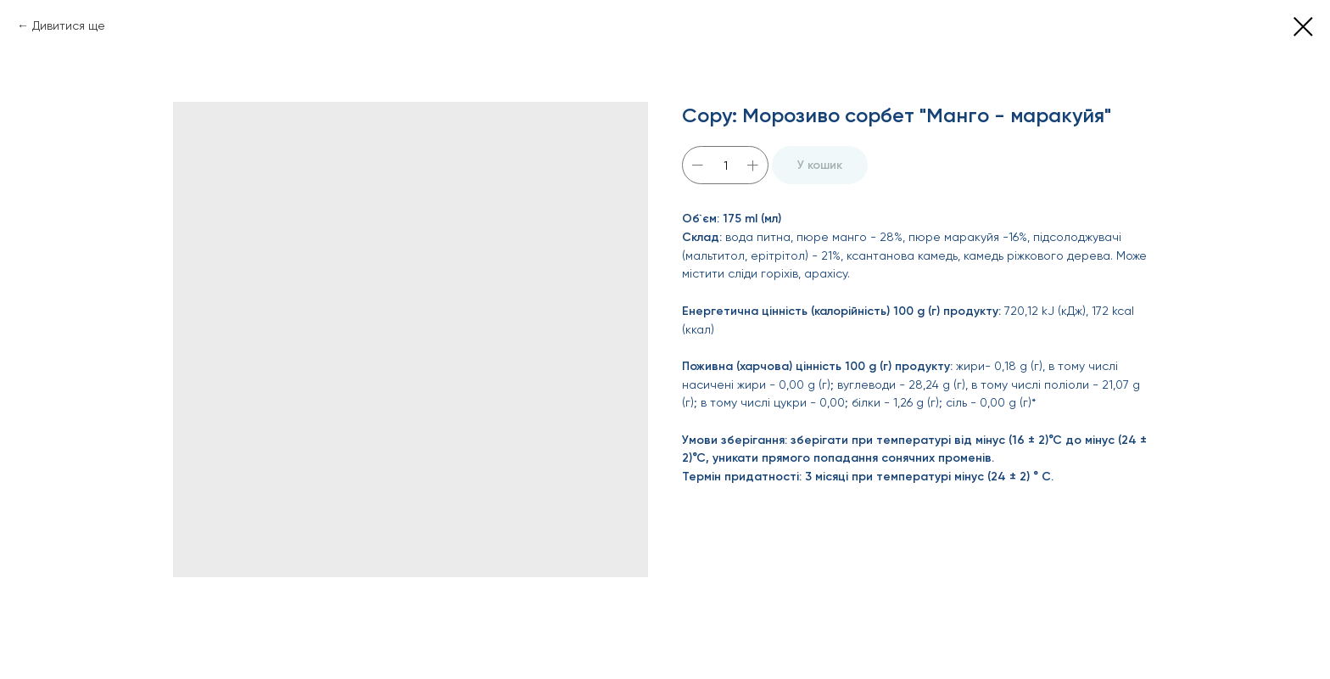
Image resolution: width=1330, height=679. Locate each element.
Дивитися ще (68, 25)
